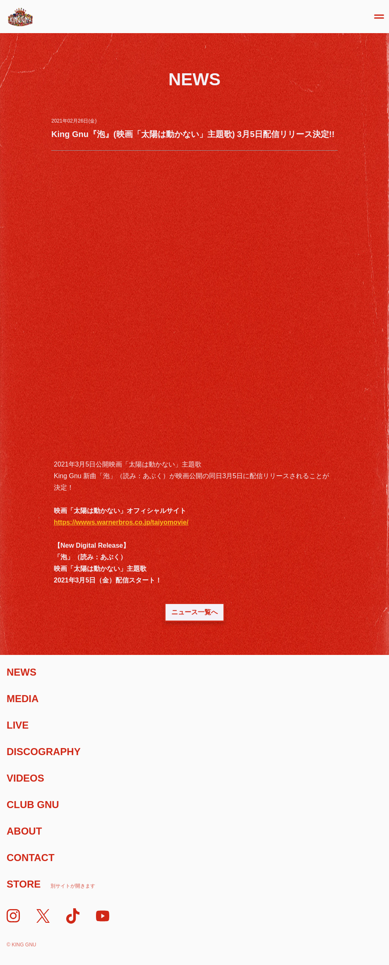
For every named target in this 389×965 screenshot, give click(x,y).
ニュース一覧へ (194, 612)
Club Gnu (33, 804)
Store (51, 884)
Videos (25, 778)
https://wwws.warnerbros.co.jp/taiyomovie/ (121, 522)
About (24, 831)
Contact (31, 857)
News (21, 672)
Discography (44, 751)
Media (22, 698)
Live (18, 725)
